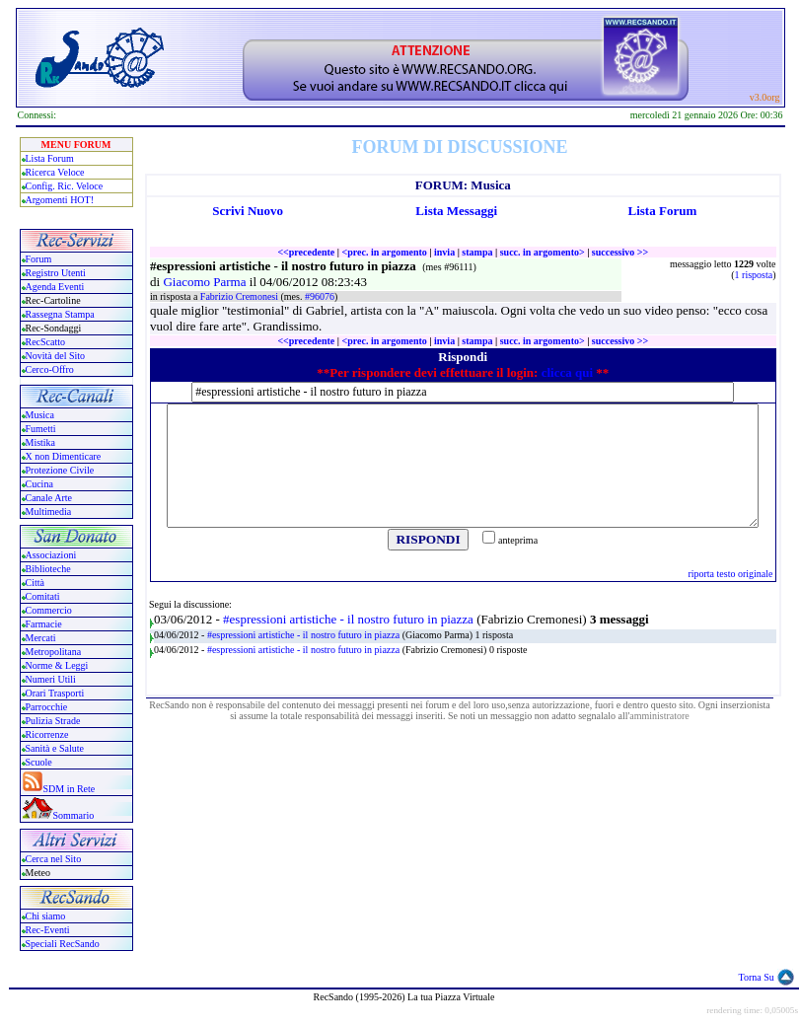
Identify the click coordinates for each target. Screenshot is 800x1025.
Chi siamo (46, 916)
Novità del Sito (56, 355)
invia (444, 252)
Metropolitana (54, 651)
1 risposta (754, 274)
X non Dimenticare (64, 456)
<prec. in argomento (383, 252)
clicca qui (567, 372)
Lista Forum (50, 158)
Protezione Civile (60, 470)
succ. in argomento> (542, 252)
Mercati (41, 637)
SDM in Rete (69, 788)
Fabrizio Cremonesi (240, 296)
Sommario (74, 815)
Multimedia (49, 511)
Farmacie (44, 624)
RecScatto (46, 341)
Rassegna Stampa (60, 314)
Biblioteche (48, 568)
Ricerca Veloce (55, 172)
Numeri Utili (52, 679)
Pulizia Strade (53, 720)
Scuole (39, 762)
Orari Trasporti (55, 693)
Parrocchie (47, 706)
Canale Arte (49, 497)
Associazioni (51, 554)
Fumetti (41, 428)
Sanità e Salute (55, 748)
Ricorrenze (47, 734)
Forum (39, 259)
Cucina (39, 483)
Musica (40, 414)
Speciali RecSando (63, 943)
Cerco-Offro (50, 369)
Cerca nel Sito (54, 858)
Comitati (43, 596)
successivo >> (620, 252)
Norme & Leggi (57, 665)
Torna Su (756, 977)
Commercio (49, 610)
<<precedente (305, 252)
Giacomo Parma (206, 281)
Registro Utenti (56, 272)
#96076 (319, 296)
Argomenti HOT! (60, 199)
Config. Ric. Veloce (65, 186)
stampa (477, 252)
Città (35, 582)
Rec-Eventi (48, 929)
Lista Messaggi (456, 210)
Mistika (41, 442)
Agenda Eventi (55, 286)
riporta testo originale (730, 573)
